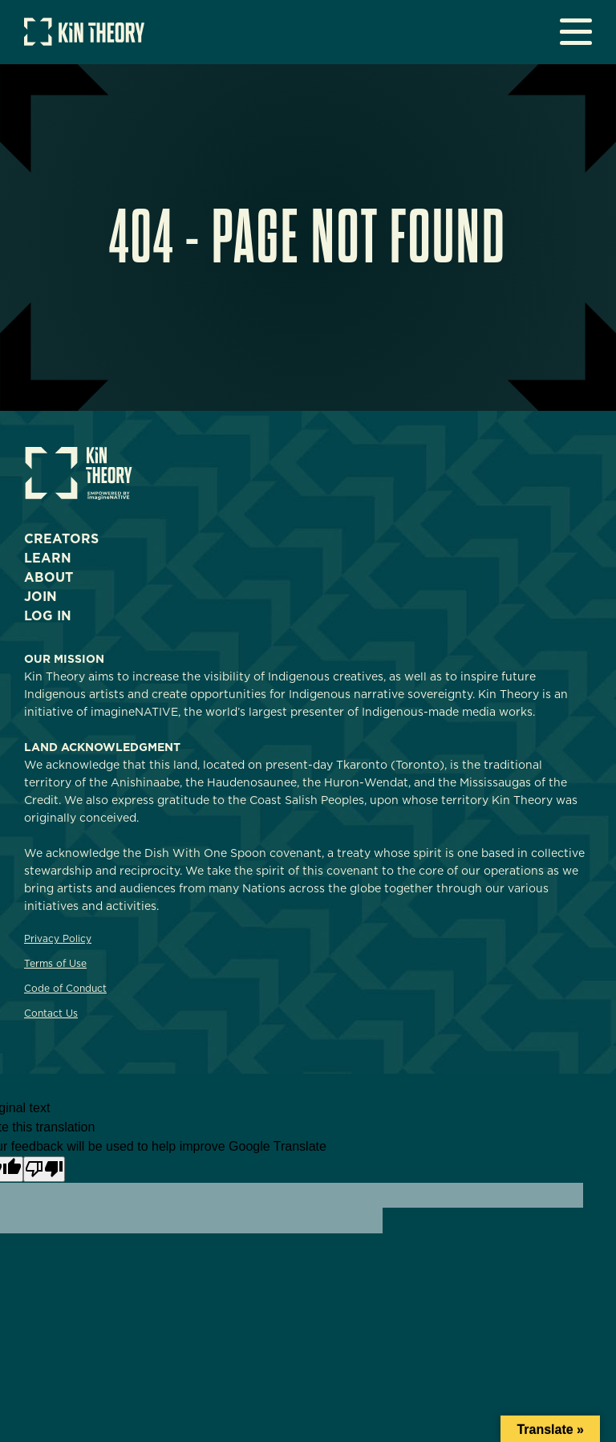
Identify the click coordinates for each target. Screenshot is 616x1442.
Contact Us (51, 1013)
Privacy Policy (57, 938)
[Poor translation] (44, 1169)
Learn (47, 558)
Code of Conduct (65, 988)
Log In (47, 616)
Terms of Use (55, 963)
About (48, 577)
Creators (61, 538)
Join (40, 596)
